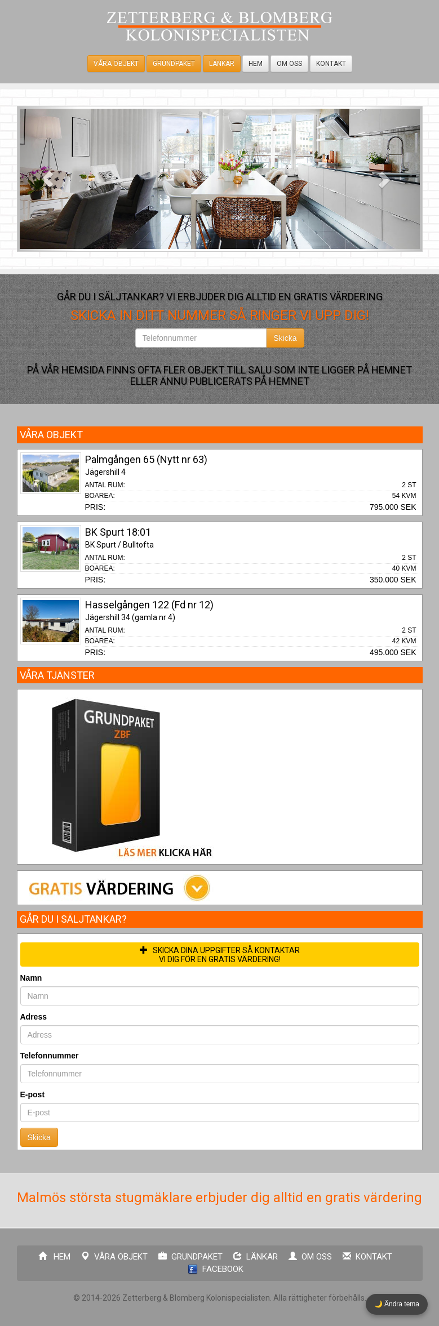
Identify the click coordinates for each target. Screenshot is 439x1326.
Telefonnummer (49, 1055)
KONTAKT (331, 64)
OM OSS (289, 64)
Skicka (284, 337)
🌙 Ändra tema (396, 1304)
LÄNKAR (221, 64)
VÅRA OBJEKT (116, 64)
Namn (31, 977)
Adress (33, 1016)
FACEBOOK (215, 1269)
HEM (256, 64)
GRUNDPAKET (174, 64)
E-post (32, 1094)
